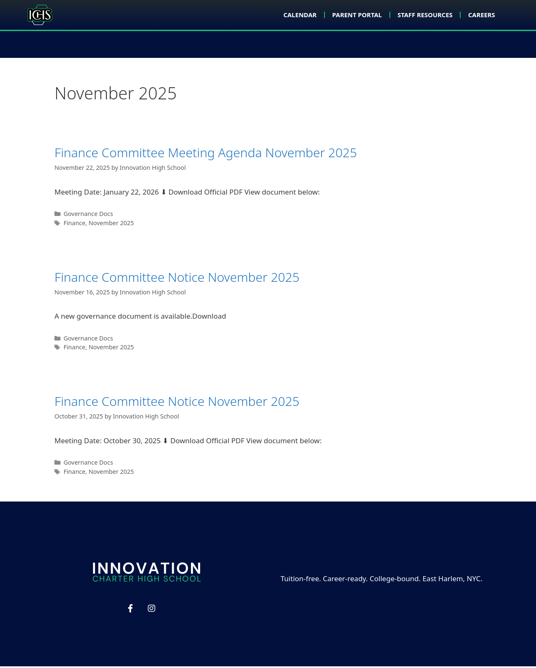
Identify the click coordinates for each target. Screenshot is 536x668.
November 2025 (111, 225)
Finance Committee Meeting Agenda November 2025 (205, 154)
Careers (479, 14)
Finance (74, 225)
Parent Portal (344, 14)
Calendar (282, 14)
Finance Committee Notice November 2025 (176, 278)
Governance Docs (88, 215)
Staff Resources (418, 14)
